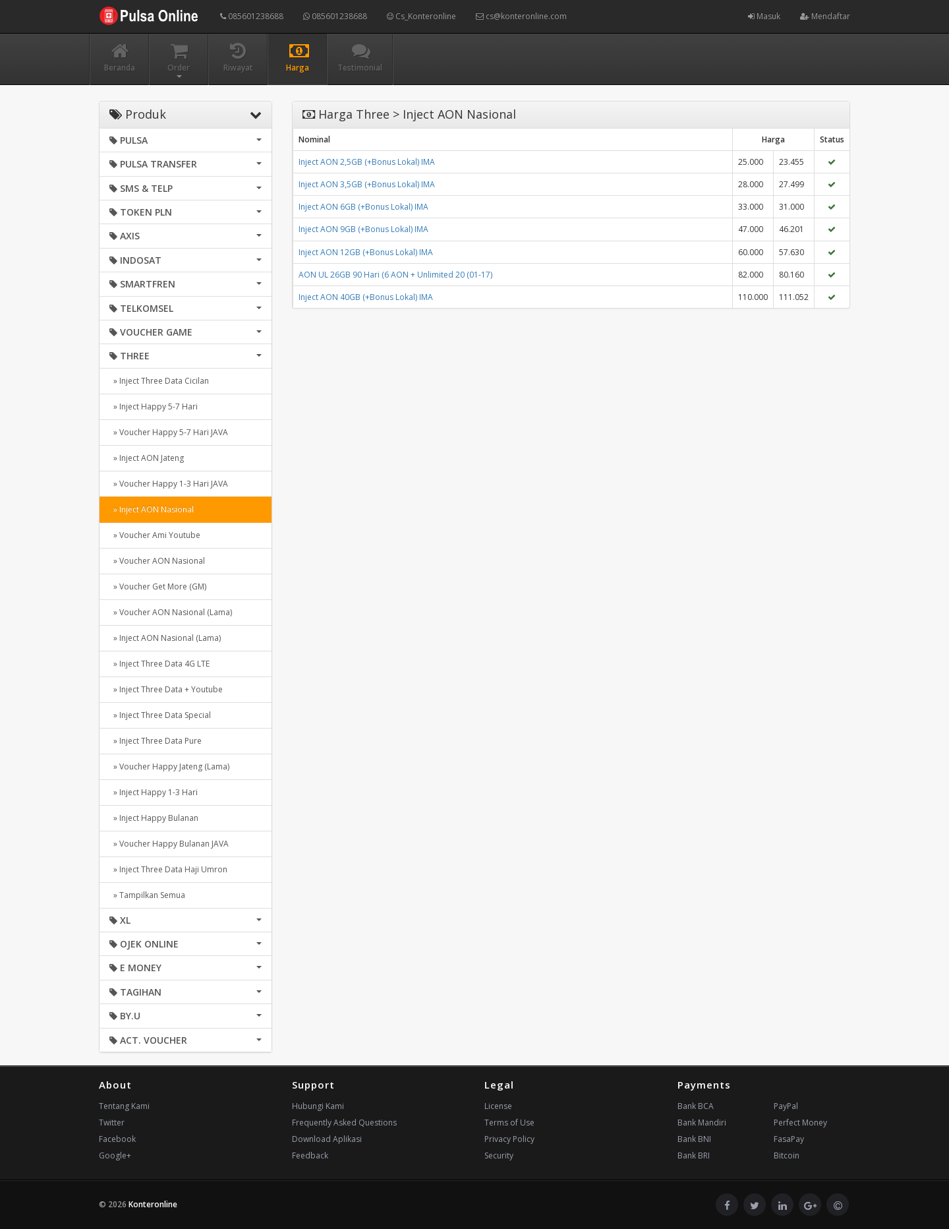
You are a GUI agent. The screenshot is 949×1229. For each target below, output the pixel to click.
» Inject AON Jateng (146, 458)
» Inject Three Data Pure (155, 740)
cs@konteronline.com (521, 16)
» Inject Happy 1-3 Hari (153, 792)
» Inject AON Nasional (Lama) (165, 638)
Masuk (764, 16)
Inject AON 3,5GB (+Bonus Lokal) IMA (367, 184)
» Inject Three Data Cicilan (159, 380)
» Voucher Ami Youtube (154, 535)
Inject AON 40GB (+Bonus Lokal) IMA (366, 297)
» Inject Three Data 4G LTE (159, 663)
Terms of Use (509, 1122)
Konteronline (153, 1204)
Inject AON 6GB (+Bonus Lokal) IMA (363, 206)
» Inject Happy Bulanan (153, 818)
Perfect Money (800, 1122)
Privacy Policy (509, 1139)
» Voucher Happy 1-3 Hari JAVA (168, 483)
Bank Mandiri (701, 1122)
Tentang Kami (124, 1106)
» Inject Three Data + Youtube (166, 689)
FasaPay (789, 1139)
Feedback (310, 1155)
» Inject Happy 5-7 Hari (153, 406)
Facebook (117, 1139)
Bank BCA (695, 1106)
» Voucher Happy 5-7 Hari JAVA (168, 432)
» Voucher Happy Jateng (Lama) (169, 766)
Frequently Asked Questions (344, 1122)
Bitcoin (786, 1155)
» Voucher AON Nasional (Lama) (170, 612)
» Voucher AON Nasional (157, 560)
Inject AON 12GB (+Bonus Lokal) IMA (366, 252)
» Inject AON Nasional (151, 509)
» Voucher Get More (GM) (157, 586)
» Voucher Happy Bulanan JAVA (169, 843)
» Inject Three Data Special (160, 715)
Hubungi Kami (318, 1106)
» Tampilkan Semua (147, 895)
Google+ (115, 1155)
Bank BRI (693, 1155)
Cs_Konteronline (421, 16)
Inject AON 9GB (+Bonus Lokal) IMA (363, 229)
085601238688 (251, 16)
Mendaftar (825, 16)
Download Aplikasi (327, 1139)
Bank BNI (694, 1139)
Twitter (112, 1122)
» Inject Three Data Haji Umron (168, 869)
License (498, 1106)
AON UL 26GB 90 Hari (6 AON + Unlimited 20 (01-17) (395, 274)
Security (498, 1155)
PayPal (786, 1106)
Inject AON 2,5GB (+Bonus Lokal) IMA (367, 161)
